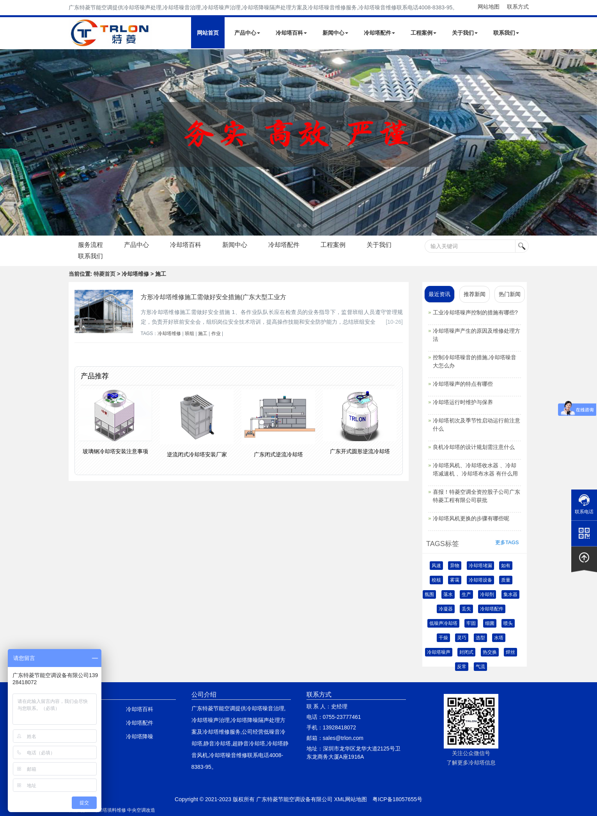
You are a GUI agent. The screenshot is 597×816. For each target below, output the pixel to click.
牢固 (471, 623)
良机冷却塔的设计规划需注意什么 (474, 447)
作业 (216, 333)
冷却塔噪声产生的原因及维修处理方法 (476, 335)
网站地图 (489, 7)
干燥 (443, 637)
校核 (436, 580)
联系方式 (518, 7)
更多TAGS (507, 542)
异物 (454, 565)
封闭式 (466, 652)
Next (8, 142)
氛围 (429, 594)
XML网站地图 (350, 799)
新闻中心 (335, 33)
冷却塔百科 (291, 33)
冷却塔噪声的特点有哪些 (463, 384)
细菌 (489, 623)
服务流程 (90, 244)
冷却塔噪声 (438, 652)
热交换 (490, 652)
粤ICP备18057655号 (397, 799)
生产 (466, 594)
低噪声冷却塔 (443, 623)
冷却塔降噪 (139, 736)
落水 (448, 594)
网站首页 (208, 33)
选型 (480, 637)
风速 (436, 565)
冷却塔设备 (480, 580)
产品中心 (247, 33)
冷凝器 (446, 609)
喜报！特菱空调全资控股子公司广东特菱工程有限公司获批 (476, 496)
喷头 (508, 623)
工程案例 (423, 33)
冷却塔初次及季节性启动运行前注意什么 (476, 424)
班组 (189, 333)
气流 (480, 666)
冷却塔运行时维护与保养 (463, 402)
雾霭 (454, 580)
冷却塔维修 (169, 333)
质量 (505, 580)
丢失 (466, 609)
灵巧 (461, 637)
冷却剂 (487, 594)
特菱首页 (104, 274)
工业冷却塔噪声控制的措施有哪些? (475, 312)
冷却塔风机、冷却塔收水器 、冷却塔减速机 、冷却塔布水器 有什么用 (475, 469)
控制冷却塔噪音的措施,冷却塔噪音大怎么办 (474, 361)
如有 (505, 565)
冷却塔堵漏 (480, 565)
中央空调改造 (141, 810)
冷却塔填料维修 (109, 810)
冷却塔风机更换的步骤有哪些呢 (471, 518)
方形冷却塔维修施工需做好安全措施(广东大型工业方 (213, 297)
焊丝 (510, 652)
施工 (202, 333)
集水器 (510, 594)
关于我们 (465, 33)
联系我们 (506, 33)
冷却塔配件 (379, 33)
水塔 (498, 637)
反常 (461, 666)
